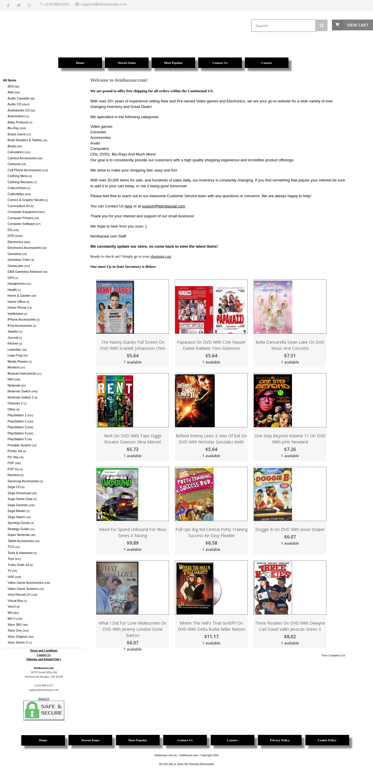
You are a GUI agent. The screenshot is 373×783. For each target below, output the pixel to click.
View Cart (358, 25)
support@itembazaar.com (163, 206)
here (128, 206)
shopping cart (161, 256)
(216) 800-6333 (57, 4)
